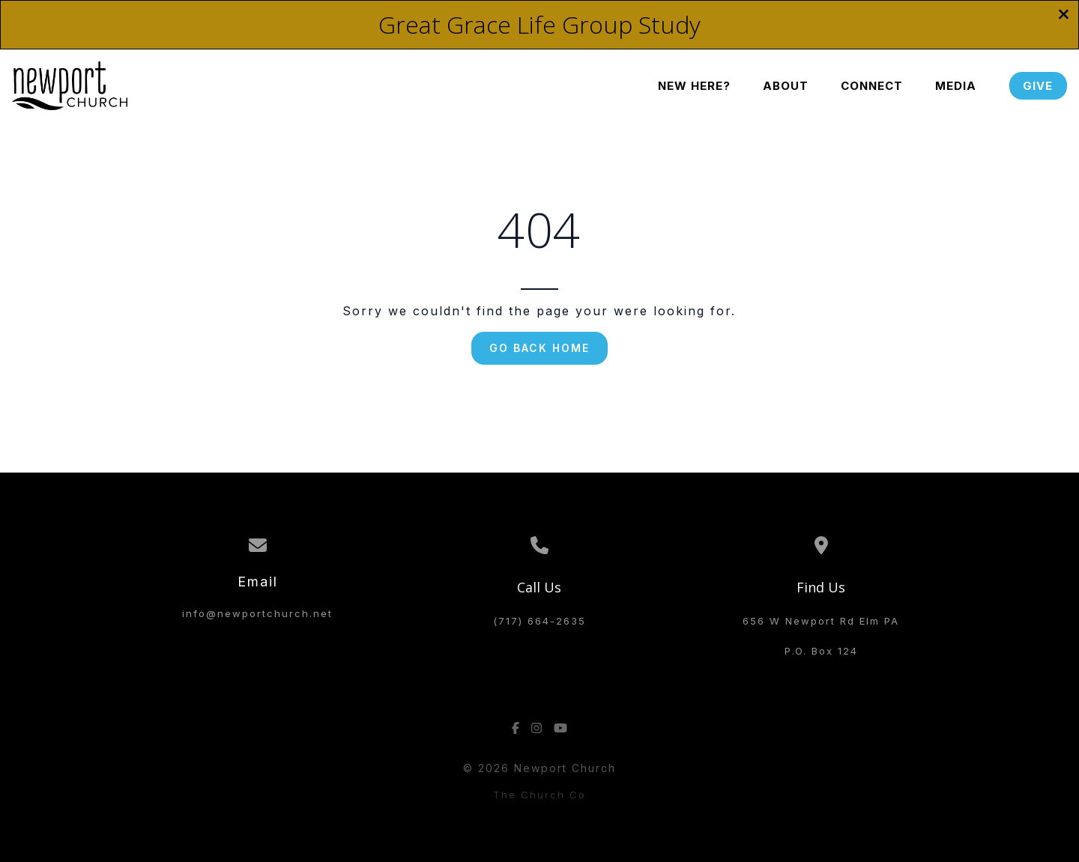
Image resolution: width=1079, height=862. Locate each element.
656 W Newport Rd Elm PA (821, 621)
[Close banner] (1063, 16)
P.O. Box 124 (821, 651)
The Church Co (539, 795)
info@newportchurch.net (257, 613)
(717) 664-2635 (539, 621)
